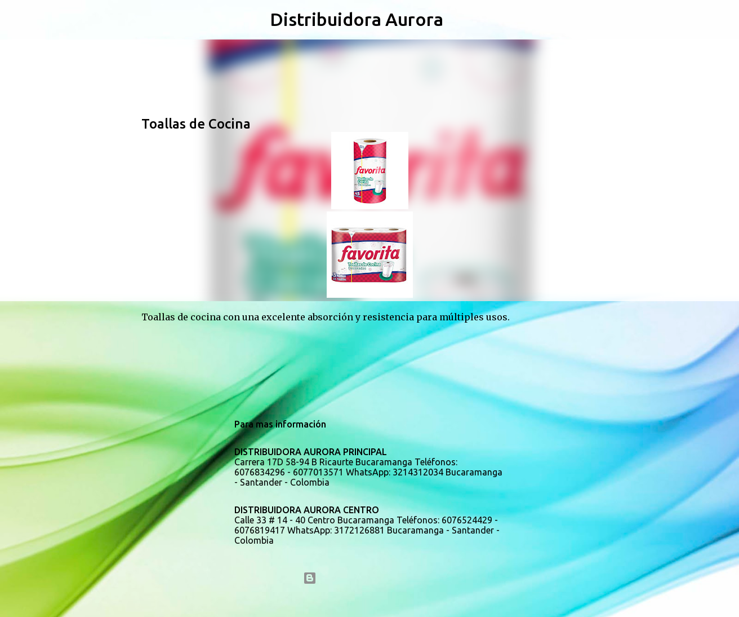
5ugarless (400, 601)
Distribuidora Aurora (356, 19)
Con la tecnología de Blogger (370, 578)
